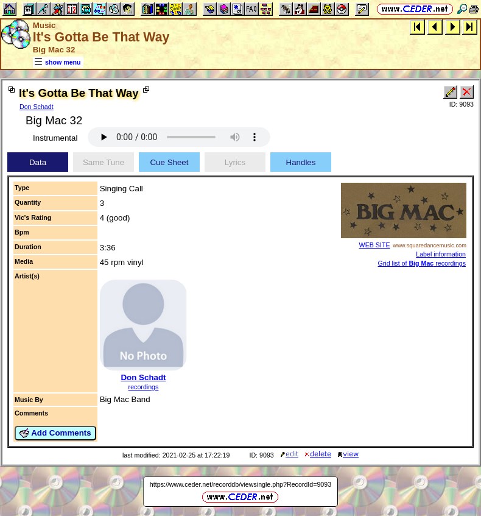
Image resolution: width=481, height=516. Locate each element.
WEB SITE (374, 245)
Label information (441, 254)
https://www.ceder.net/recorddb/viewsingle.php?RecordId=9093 (240, 484)
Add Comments (55, 433)
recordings (143, 387)
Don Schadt (36, 106)
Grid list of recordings (421, 263)
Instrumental (55, 138)
